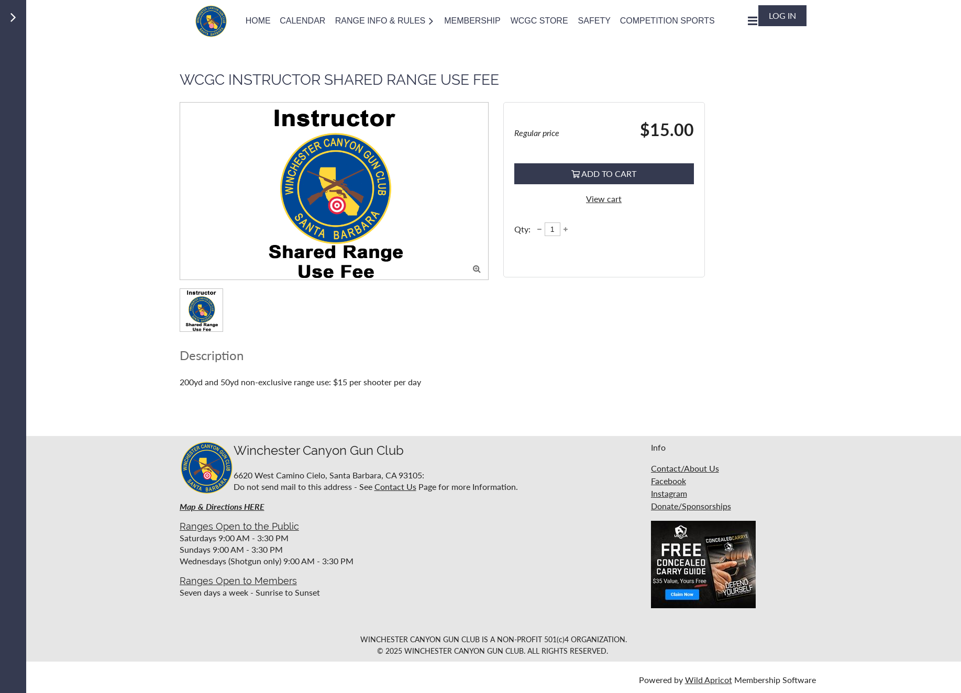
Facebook (668, 481)
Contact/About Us (685, 468)
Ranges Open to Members (238, 580)
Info (658, 447)
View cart (604, 199)
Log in (782, 15)
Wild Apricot (708, 680)
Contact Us (395, 486)
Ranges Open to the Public (239, 526)
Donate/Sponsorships (691, 506)
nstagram (670, 493)
